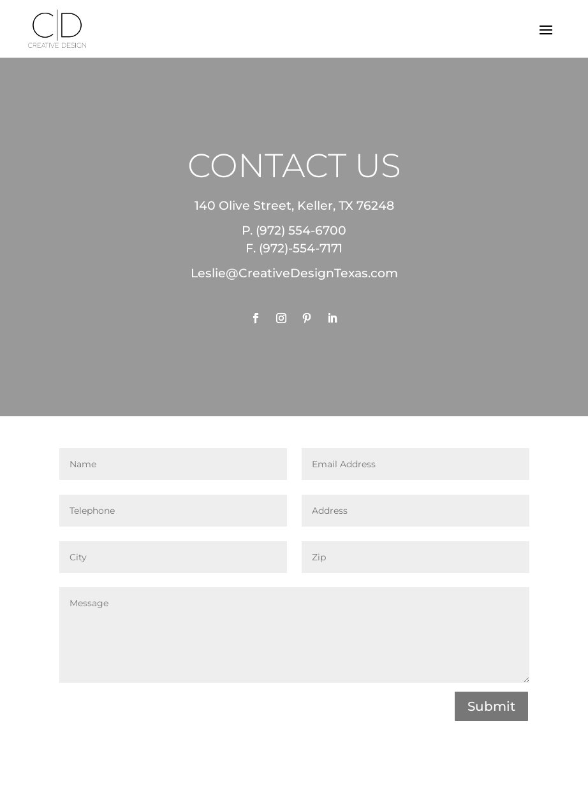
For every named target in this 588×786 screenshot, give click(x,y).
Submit (491, 706)
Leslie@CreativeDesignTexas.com (294, 273)
